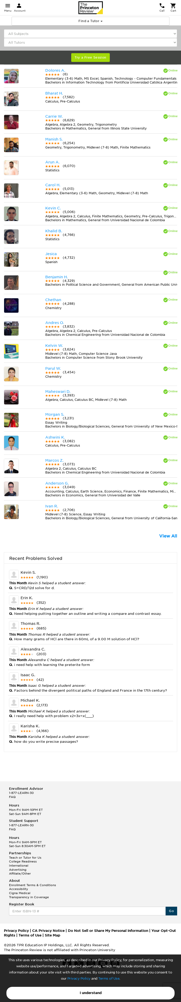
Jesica (51, 254)
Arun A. (52, 162)
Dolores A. (55, 70)
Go (171, 911)
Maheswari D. (57, 391)
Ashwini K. (55, 437)
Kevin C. (53, 208)
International (18, 865)
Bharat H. (54, 93)
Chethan (53, 300)
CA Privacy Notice (48, 931)
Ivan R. (51, 506)
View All (168, 536)
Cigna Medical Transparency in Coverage (29, 895)
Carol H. (52, 185)
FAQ (12, 797)
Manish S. (54, 139)
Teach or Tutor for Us (25, 857)
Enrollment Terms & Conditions (32, 885)
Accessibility (18, 889)
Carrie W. (54, 116)
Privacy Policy (78, 978)
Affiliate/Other (20, 873)
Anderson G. (57, 483)
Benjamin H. (56, 277)
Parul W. (53, 368)
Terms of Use (108, 978)
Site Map (52, 935)
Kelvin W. (54, 346)
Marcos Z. (54, 460)
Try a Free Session (90, 57)
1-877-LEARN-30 (21, 793)
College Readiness (23, 861)
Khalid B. (53, 231)
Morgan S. (54, 414)
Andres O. (54, 323)
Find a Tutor (90, 21)
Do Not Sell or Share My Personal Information (108, 931)
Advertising (17, 869)
